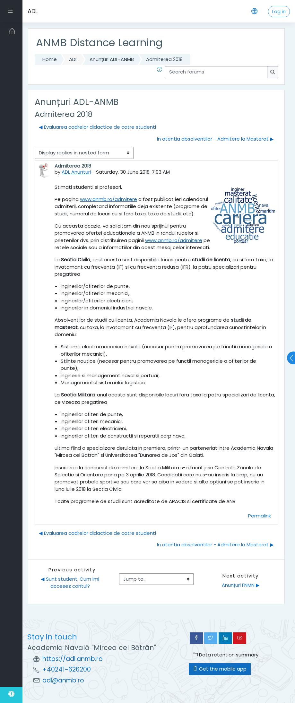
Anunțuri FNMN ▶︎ (241, 585)
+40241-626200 (66, 669)
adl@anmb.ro (63, 680)
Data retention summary (225, 654)
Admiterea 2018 (164, 59)
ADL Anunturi (76, 172)
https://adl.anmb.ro (72, 659)
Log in (279, 11)
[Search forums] (216, 72)
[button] (161, 72)
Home (49, 59)
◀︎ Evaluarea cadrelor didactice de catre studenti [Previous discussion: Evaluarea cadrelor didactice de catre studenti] (97, 127)
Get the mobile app (220, 668)
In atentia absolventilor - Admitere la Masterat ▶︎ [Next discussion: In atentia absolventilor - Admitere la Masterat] (215, 138)
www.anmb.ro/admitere (108, 199)
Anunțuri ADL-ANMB (112, 59)
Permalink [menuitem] (259, 515)
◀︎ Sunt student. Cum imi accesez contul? (70, 582)
